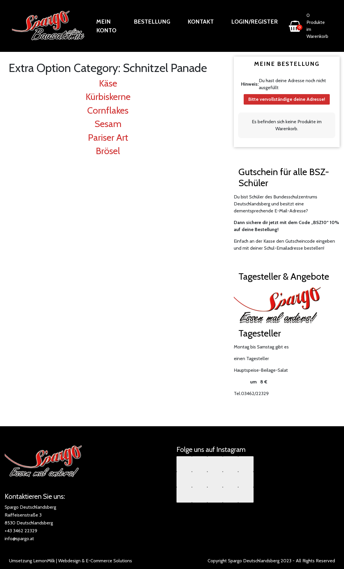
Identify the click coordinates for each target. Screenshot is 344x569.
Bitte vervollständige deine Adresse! (286, 99)
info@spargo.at (19, 538)
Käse (108, 83)
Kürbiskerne (108, 96)
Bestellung (152, 21)
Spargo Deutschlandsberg (253, 560)
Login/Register (254, 21)
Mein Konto (106, 26)
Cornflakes (108, 110)
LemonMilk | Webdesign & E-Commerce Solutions (82, 560)
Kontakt (201, 21)
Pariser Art (108, 137)
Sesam (108, 123)
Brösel (108, 150)
